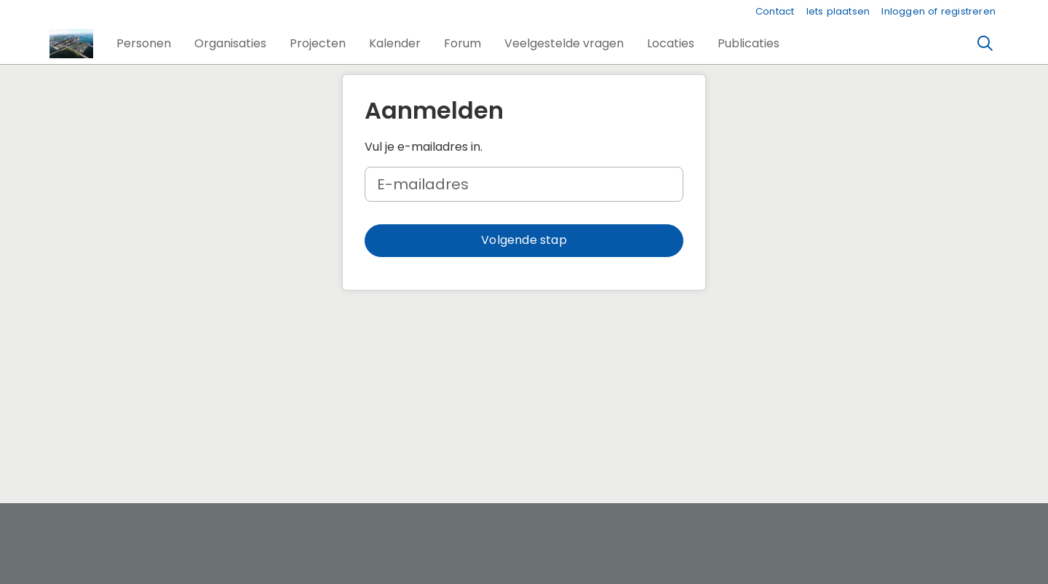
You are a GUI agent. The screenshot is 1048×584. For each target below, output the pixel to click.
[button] (144, 43)
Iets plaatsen (838, 11)
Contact (774, 11)
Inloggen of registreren (938, 11)
